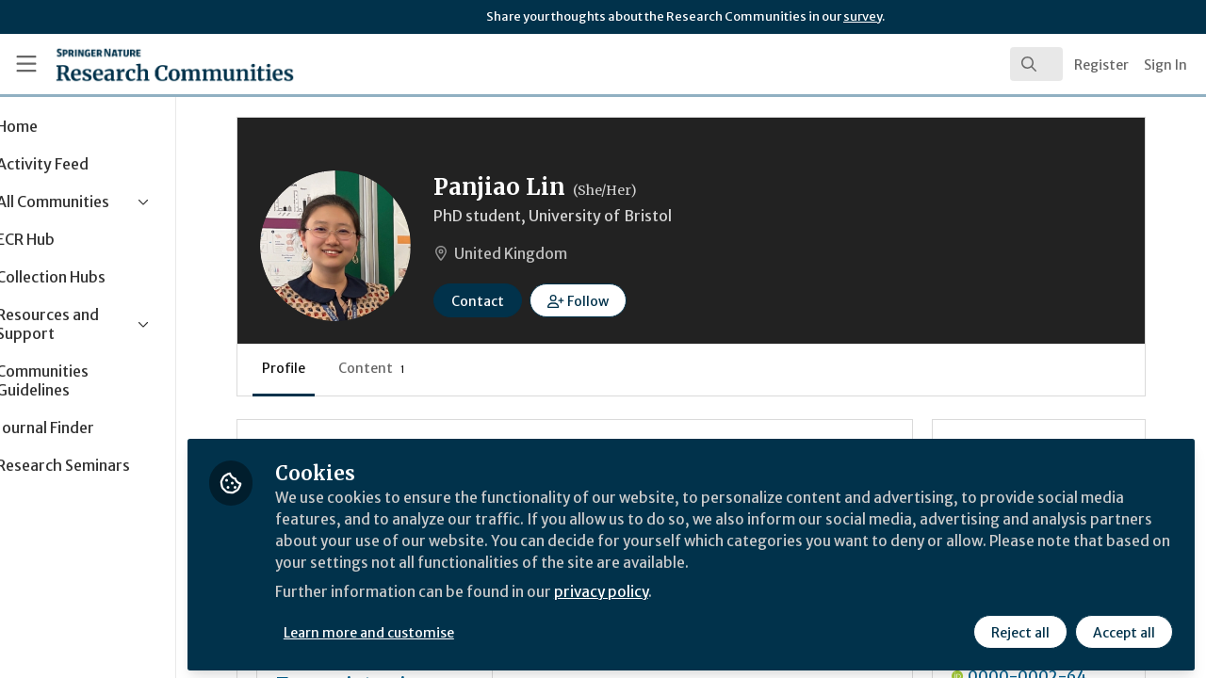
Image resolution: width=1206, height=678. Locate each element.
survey (862, 16)
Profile (348, 368)
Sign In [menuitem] (1165, 64)
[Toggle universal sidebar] (26, 64)
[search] (1036, 64)
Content (436, 368)
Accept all (1123, 628)
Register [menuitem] (1101, 64)
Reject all (1019, 628)
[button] (643, 300)
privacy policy (671, 591)
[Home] (147, 64)
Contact (542, 301)
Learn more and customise (435, 628)
